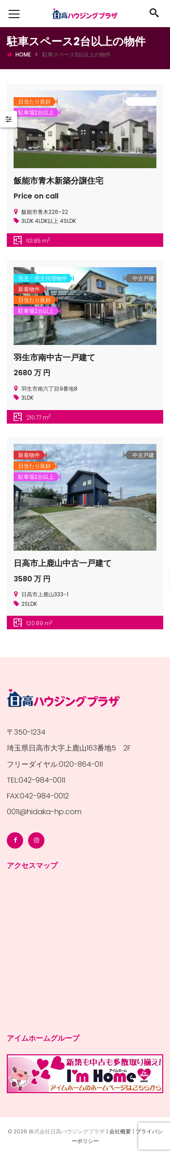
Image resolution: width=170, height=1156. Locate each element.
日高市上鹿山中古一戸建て (63, 563)
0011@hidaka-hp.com (44, 812)
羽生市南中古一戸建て (54, 357)
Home (23, 54)
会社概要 (120, 1131)
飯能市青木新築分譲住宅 (58, 180)
